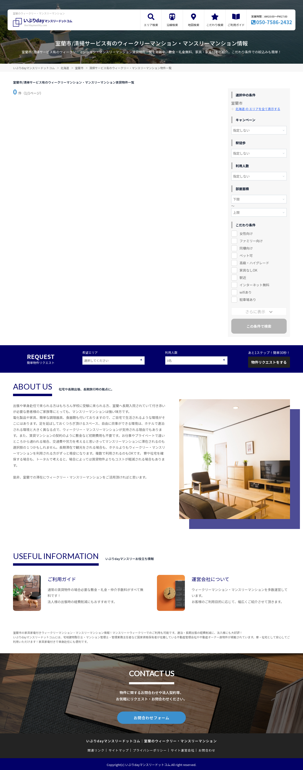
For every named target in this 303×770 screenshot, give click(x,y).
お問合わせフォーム (151, 717)
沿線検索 (172, 25)
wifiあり (246, 292)
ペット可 (246, 255)
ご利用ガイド (236, 25)
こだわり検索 (214, 25)
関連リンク (96, 749)
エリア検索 (151, 25)
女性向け (246, 233)
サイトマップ (119, 749)
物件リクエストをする (269, 362)
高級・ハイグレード (254, 262)
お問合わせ (207, 749)
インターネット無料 (254, 284)
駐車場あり (248, 299)
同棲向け (246, 248)
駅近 (243, 277)
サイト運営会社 (182, 749)
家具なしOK (248, 270)
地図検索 (193, 25)
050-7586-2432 (274, 22)
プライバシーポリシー (150, 749)
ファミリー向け (251, 240)
